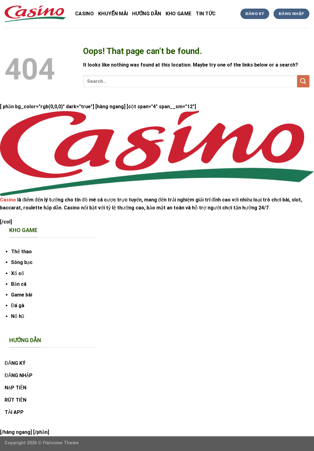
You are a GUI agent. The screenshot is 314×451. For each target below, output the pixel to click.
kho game (179, 14)
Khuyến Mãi (113, 14)
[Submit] (303, 81)
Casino (84, 14)
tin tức (206, 14)
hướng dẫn (146, 14)
